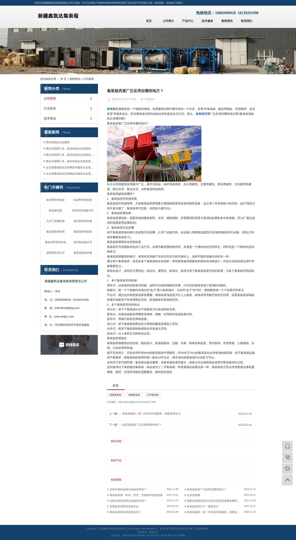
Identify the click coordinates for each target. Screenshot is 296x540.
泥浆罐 (189, 528)
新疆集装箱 (115, 395)
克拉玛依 (132, 535)
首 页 (63, 78)
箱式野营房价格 (83, 221)
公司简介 (168, 20)
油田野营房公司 (55, 252)
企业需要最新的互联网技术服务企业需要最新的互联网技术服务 (70, 167)
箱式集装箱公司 (83, 242)
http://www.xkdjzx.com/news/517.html (137, 402)
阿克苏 (164, 535)
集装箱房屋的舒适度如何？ (125, 512)
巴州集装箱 (153, 395)
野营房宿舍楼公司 (82, 210)
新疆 (125, 535)
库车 (152, 535)
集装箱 (111, 184)
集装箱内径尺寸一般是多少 (203, 506)
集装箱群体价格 (55, 231)
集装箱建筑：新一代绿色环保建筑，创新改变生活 (151, 413)
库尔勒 (141, 535)
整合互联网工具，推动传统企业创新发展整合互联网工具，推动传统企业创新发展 (70, 148)
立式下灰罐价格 (55, 221)
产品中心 (187, 20)
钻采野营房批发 (83, 199)
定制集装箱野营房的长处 (124, 506)
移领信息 (153, 532)
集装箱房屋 (55, 210)
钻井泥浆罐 (193, 495)
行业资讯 (50, 108)
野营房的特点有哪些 (58, 142)
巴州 (147, 535)
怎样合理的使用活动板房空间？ (128, 489)
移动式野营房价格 (55, 242)
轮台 (157, 535)
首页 (149, 20)
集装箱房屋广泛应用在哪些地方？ (142, 424)
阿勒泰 (181, 535)
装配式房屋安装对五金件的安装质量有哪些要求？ (216, 500)
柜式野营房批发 (55, 199)
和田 (170, 535)
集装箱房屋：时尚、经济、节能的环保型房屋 (136, 495)
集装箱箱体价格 (83, 252)
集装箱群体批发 (83, 231)
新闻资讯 (227, 20)
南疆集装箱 (134, 395)
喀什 (175, 535)
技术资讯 (50, 118)
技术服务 (207, 20)
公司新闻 (88, 78)
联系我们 (246, 20)
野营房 (174, 528)
